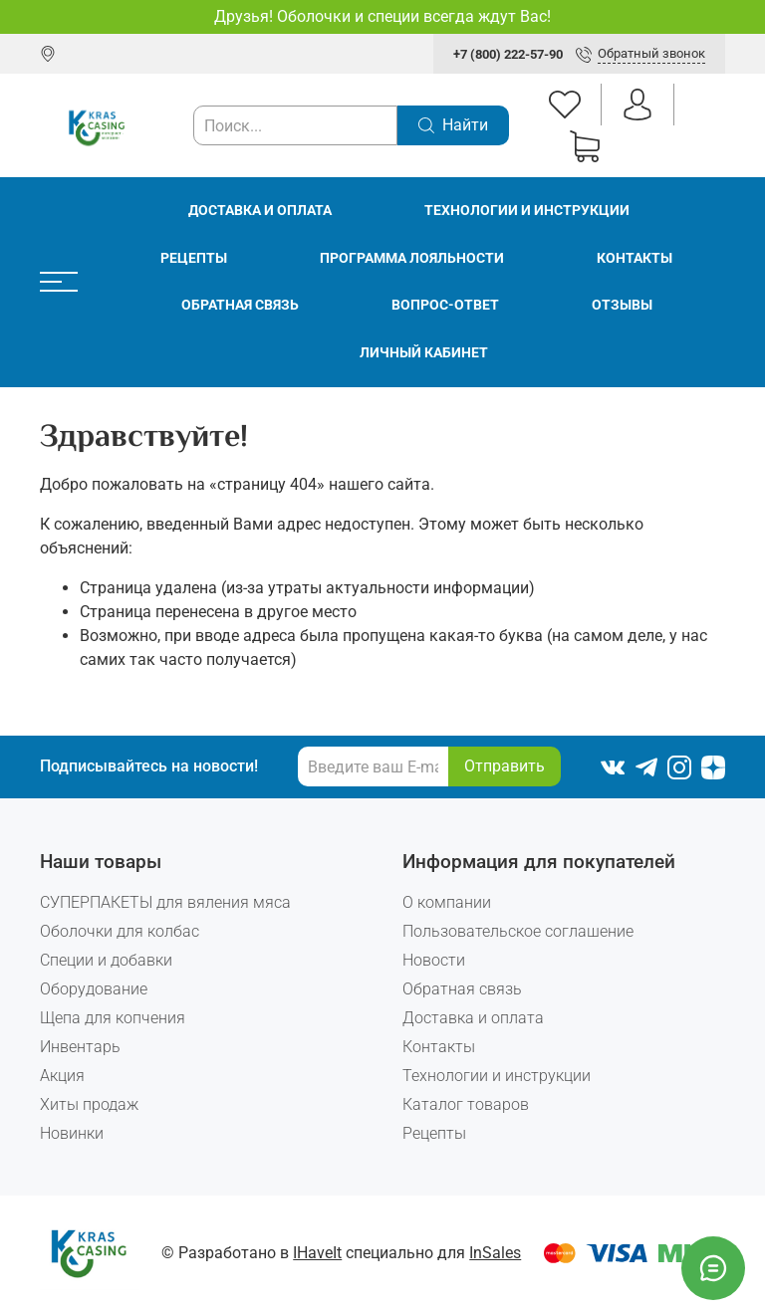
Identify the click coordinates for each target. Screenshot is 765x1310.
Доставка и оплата (260, 210)
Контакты (634, 258)
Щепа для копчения (112, 1017)
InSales (495, 1252)
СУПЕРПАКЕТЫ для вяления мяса (165, 902)
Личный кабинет (424, 352)
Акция (62, 1075)
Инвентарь (80, 1046)
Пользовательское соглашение (518, 931)
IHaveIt (317, 1252)
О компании (446, 902)
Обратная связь (240, 305)
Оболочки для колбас (119, 931)
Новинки (72, 1133)
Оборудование (93, 989)
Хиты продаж (89, 1104)
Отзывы (622, 305)
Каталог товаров (465, 1104)
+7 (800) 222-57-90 (508, 54)
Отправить (504, 766)
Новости (433, 960)
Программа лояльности (412, 258)
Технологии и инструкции (527, 210)
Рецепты (193, 258)
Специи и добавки (106, 960)
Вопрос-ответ (445, 305)
